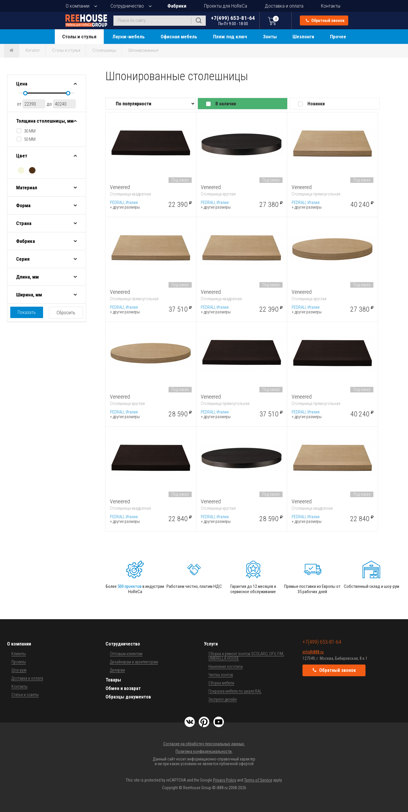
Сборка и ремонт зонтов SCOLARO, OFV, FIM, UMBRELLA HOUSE (246, 656)
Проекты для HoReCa (225, 6)
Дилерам (117, 670)
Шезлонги (303, 37)
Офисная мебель (179, 37)
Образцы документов (128, 697)
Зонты (270, 37)
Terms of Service (258, 780)
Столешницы (104, 50)
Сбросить (66, 312)
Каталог (32, 50)
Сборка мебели (221, 683)
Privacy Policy (224, 780)
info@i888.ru (313, 652)
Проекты (18, 662)
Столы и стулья (79, 37)
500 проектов (130, 586)
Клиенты (18, 653)
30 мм (29, 131)
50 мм (29, 139)
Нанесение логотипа (225, 666)
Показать (27, 312)
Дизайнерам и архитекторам (134, 662)
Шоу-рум (18, 670)
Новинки (316, 104)
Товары (113, 680)
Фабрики (176, 6)
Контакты (330, 6)
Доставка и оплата (284, 6)
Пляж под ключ (230, 37)
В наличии (225, 104)
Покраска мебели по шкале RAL (234, 691)
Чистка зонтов (220, 674)
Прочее (338, 37)
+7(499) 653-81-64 (233, 20)
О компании (77, 6)
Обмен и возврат (123, 688)
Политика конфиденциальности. (204, 751)
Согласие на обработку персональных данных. (204, 743)
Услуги (211, 644)
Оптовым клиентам (126, 653)
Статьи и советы (25, 694)
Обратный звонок (325, 20)
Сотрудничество (127, 6)
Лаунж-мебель (128, 37)
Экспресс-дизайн (222, 699)
